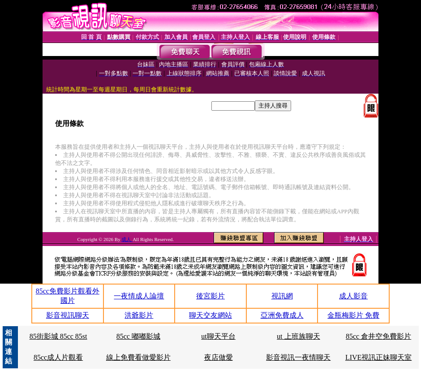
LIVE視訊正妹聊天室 (378, 357)
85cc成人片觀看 (58, 357)
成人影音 (353, 296)
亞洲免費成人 (282, 315)
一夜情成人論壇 (139, 296)
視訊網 (282, 296)
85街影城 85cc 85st (58, 336)
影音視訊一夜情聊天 (298, 357)
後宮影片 (210, 296)
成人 (127, 239)
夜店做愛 (218, 357)
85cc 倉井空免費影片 (378, 336)
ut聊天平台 (218, 336)
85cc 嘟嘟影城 (138, 336)
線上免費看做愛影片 (138, 357)
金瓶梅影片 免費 (353, 315)
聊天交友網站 (210, 315)
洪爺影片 (139, 315)
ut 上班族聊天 (298, 336)
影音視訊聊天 (67, 315)
